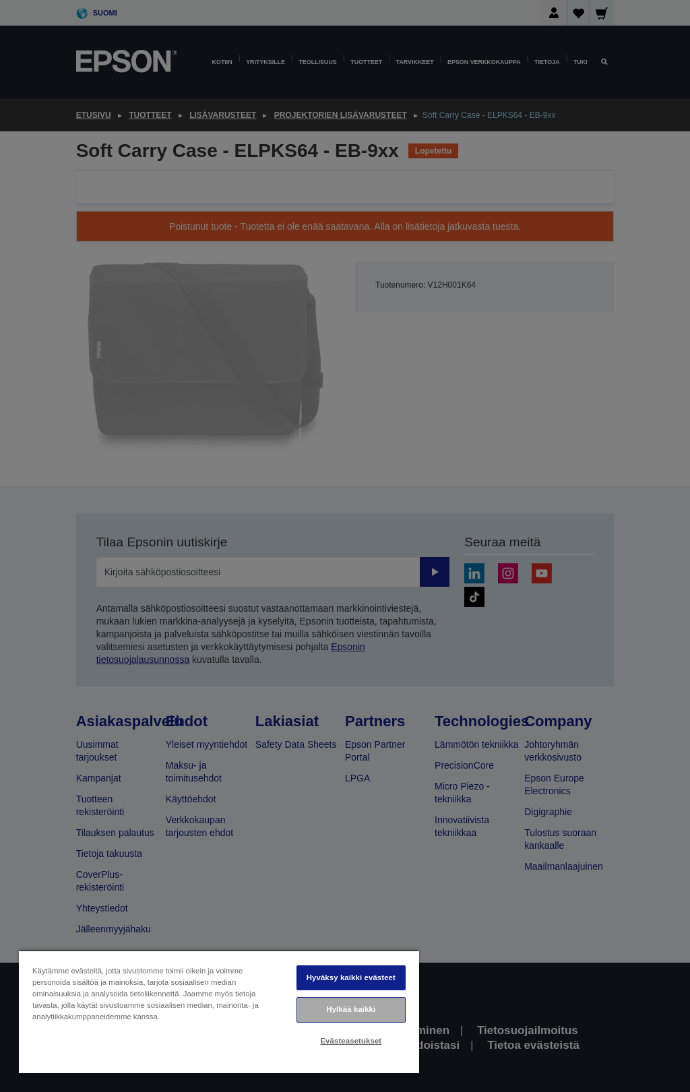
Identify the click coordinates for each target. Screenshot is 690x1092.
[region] (219, 1011)
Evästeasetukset (350, 1041)
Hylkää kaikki (350, 1009)
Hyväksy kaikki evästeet (351, 977)
